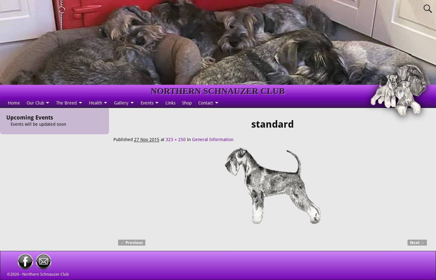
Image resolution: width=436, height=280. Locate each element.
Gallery (121, 102)
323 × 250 (176, 139)
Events (147, 102)
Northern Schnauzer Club (45, 274)
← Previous (132, 242)
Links (170, 102)
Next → (417, 242)
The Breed (66, 102)
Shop (187, 102)
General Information (212, 139)
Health (95, 102)
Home (14, 102)
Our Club (35, 102)
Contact (205, 102)
